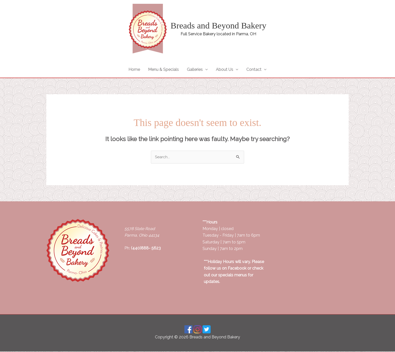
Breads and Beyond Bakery (218, 26)
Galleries (195, 69)
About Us (224, 69)
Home (134, 69)
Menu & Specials (163, 69)
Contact (253, 69)
